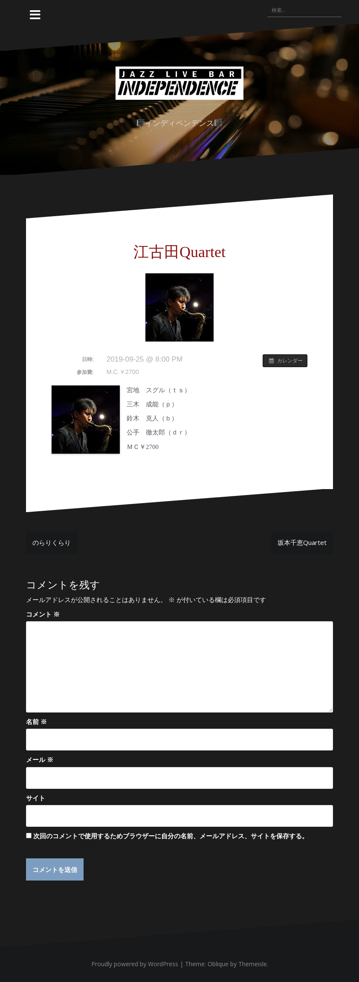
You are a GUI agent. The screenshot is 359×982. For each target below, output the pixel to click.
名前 (36, 721)
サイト (35, 798)
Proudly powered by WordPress (134, 964)
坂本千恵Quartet (302, 542)
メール (39, 759)
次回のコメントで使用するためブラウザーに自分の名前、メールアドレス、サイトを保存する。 (170, 835)
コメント (43, 614)
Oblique (218, 964)
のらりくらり (51, 542)
